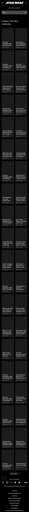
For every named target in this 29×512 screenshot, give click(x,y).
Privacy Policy (14, 495)
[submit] (26, 3)
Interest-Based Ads (14, 507)
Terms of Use (14, 490)
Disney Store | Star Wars (14, 503)
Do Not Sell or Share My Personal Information (14, 510)
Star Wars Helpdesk (15, 505)
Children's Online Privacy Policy (14, 498)
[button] (14, 473)
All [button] (5, 12)
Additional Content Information (14, 493)
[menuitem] (2, 3)
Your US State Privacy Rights (14, 500)
